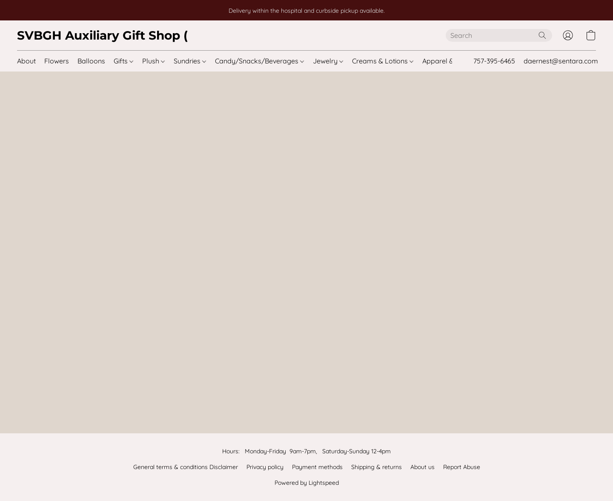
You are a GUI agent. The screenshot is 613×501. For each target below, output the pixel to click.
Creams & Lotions (382, 61)
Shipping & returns (376, 467)
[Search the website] (542, 35)
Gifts (123, 61)
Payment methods (317, 467)
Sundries (190, 61)
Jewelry (328, 61)
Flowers (56, 61)
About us (422, 467)
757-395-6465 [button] (494, 61)
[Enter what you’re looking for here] (499, 35)
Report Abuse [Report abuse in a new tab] (461, 467)
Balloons (91, 61)
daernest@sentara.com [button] (561, 61)
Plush (153, 61)
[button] (102, 35)
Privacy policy (265, 467)
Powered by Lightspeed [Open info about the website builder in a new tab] (307, 483)
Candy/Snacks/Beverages (259, 61)
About (26, 61)
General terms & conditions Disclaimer (185, 467)
